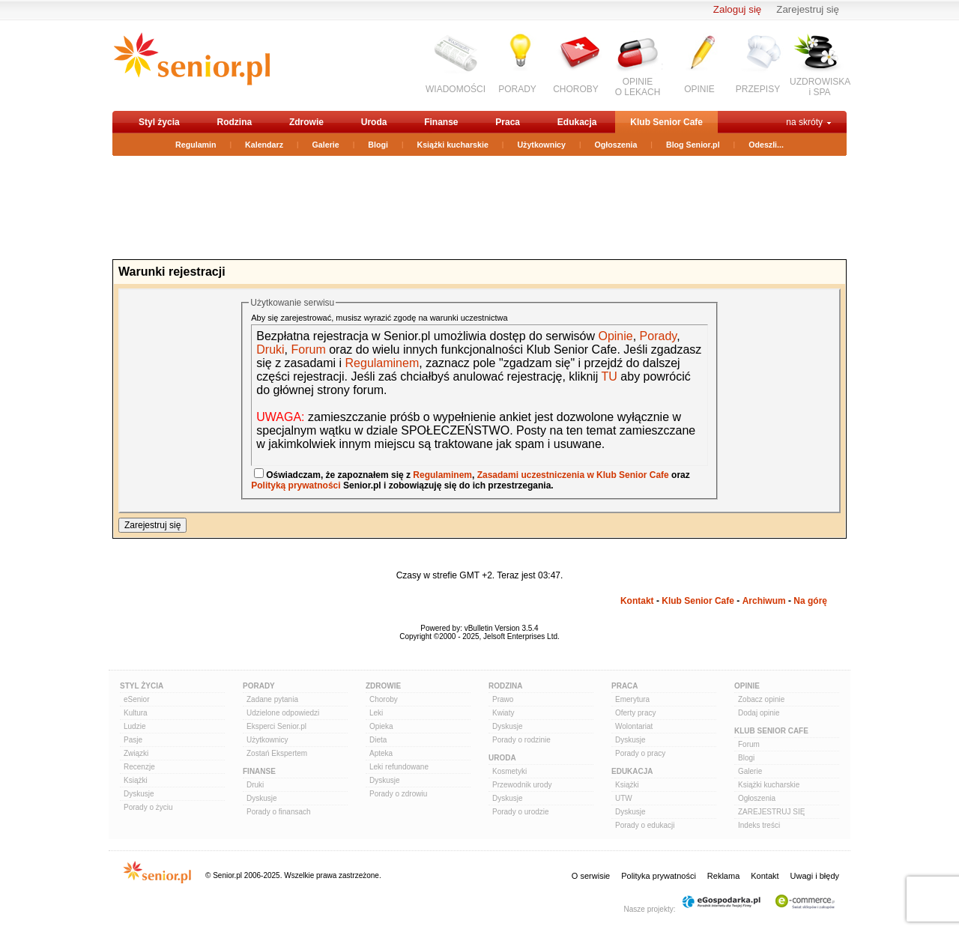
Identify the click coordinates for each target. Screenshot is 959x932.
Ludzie (134, 726)
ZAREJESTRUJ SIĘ (771, 812)
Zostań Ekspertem (276, 753)
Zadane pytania (272, 699)
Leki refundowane (399, 767)
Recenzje (139, 767)
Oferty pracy (635, 713)
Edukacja (577, 122)
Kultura (136, 713)
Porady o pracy (640, 753)
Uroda (374, 122)
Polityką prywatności (295, 485)
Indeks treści (759, 825)
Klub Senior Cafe (666, 122)
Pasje (133, 740)
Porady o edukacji (645, 825)
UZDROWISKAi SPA (820, 86)
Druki (270, 349)
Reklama (723, 875)
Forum (308, 349)
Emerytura (632, 699)
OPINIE (699, 89)
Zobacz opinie (761, 699)
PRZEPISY (758, 89)
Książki (136, 780)
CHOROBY (576, 89)
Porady (658, 336)
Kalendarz (264, 144)
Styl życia (159, 122)
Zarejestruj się (807, 9)
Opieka (381, 726)
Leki (376, 713)
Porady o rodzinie (521, 740)
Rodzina (234, 122)
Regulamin (195, 144)
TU (609, 376)
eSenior (136, 699)
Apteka (381, 753)
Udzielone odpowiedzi (282, 713)
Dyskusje (139, 794)
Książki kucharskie (452, 144)
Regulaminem (380, 363)
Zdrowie (306, 122)
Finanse (441, 122)
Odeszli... (766, 144)
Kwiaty (503, 713)
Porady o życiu (148, 807)
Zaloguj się (737, 9)
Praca (507, 122)
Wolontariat (634, 726)
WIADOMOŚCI (455, 89)
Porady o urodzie (520, 812)
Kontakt (637, 601)
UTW (623, 798)
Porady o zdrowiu (398, 794)
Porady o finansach (278, 812)
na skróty (804, 122)
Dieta (378, 740)
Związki (136, 753)
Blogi (378, 144)
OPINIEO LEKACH (638, 86)
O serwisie (591, 875)
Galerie (325, 144)
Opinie (615, 336)
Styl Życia (141, 686)
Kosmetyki (509, 771)
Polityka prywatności (658, 875)
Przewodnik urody (521, 785)
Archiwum (764, 601)
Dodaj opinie (759, 713)
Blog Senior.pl (693, 144)
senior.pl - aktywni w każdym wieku (191, 65)
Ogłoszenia (616, 144)
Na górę (810, 601)
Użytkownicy (541, 144)
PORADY (517, 89)
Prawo (502, 699)
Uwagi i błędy (814, 875)
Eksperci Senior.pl (276, 726)
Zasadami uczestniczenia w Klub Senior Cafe (573, 475)
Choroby (383, 699)
